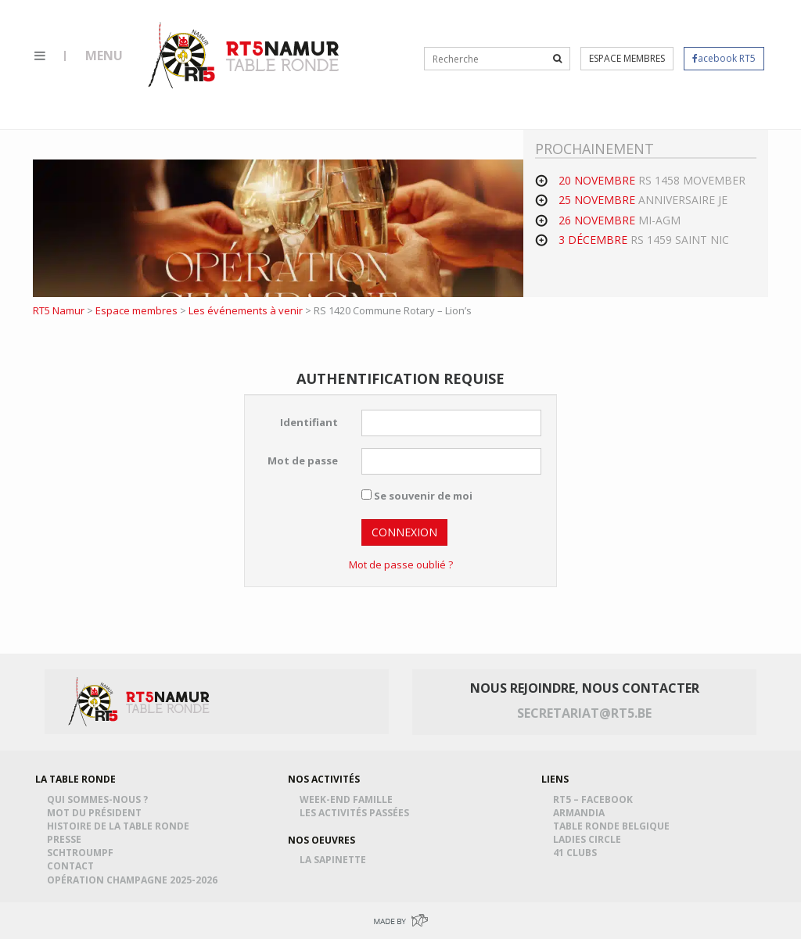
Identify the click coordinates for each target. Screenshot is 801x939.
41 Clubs (577, 852)
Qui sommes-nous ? (100, 799)
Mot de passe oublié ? (401, 564)
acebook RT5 (724, 58)
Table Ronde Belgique (613, 826)
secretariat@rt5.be (584, 713)
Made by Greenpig (400, 920)
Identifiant (309, 422)
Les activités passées (357, 812)
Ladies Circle (589, 839)
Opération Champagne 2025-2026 (134, 880)
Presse (66, 839)
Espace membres (627, 58)
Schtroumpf (82, 852)
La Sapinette (335, 859)
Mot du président (96, 812)
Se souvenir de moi (416, 496)
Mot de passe (303, 460)
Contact (73, 866)
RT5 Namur (245, 55)
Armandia (581, 812)
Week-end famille (348, 799)
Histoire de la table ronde (120, 826)
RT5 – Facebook (595, 799)
